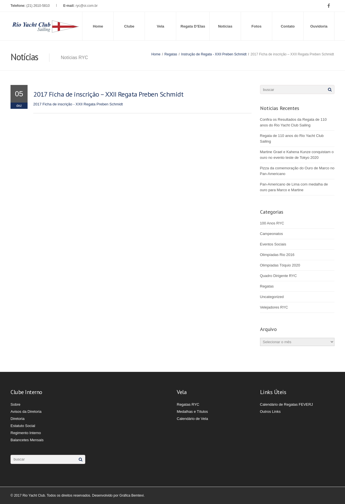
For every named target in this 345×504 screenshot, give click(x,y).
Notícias (225, 26)
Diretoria (17, 418)
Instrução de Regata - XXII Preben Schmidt (213, 54)
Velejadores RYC (274, 307)
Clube (129, 26)
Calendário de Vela (192, 418)
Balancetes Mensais (27, 440)
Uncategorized (272, 297)
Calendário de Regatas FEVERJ (286, 404)
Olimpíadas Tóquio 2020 (280, 265)
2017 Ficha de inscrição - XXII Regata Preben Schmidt (78, 104)
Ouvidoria (319, 26)
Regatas (171, 54)
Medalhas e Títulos (192, 411)
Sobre (15, 404)
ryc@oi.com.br (87, 6)
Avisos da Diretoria (26, 411)
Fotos (256, 26)
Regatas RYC (188, 404)
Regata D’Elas (192, 26)
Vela (160, 26)
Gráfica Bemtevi (131, 495)
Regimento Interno (26, 433)
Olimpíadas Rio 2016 (277, 255)
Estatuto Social (23, 426)
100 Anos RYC (272, 223)
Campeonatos (271, 234)
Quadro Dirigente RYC (278, 276)
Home (98, 26)
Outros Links (270, 411)
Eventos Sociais (273, 244)
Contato (288, 26)
